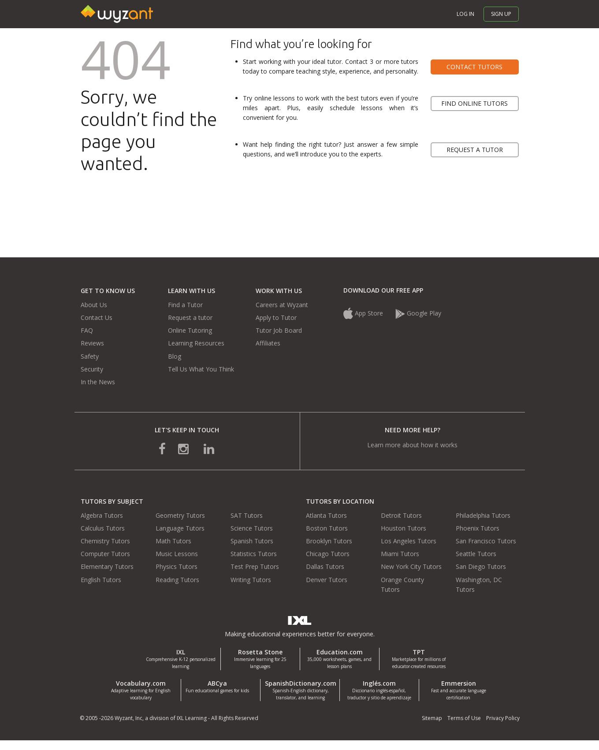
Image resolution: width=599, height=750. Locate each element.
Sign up (501, 14)
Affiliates (268, 343)
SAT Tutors (247, 515)
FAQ (87, 330)
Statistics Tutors (254, 554)
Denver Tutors (326, 579)
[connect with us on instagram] (184, 448)
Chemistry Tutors (105, 541)
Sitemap (432, 718)
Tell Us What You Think (201, 369)
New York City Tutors (411, 566)
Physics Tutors (176, 566)
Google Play (418, 313)
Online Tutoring (190, 330)
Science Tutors (252, 528)
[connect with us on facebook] (168, 448)
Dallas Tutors (325, 566)
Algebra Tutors (102, 515)
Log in (465, 14)
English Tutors (101, 579)
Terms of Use (464, 718)
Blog (174, 356)
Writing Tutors (251, 579)
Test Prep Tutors (255, 566)
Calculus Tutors (103, 528)
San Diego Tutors (481, 566)
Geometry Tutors (180, 515)
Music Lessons (177, 554)
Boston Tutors (327, 528)
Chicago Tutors (328, 554)
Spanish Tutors (252, 541)
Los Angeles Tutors (408, 541)
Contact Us (96, 317)
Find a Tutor (185, 305)
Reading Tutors (177, 579)
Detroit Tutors (401, 515)
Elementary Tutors (107, 566)
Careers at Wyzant (282, 305)
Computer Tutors (105, 554)
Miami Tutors (400, 554)
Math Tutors (173, 541)
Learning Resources (196, 343)
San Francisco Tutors (486, 541)
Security (92, 369)
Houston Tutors (403, 528)
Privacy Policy (503, 718)
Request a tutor (474, 149)
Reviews (92, 343)
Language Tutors (180, 528)
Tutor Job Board (279, 330)
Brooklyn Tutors (329, 541)
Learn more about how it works (412, 445)
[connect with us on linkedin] (202, 448)
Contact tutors (474, 67)
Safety (90, 356)
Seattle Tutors (476, 554)
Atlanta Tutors (326, 515)
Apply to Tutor (276, 317)
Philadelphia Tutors (483, 515)
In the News (98, 382)
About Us (94, 305)
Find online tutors (474, 103)
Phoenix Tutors (477, 528)
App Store (363, 313)
